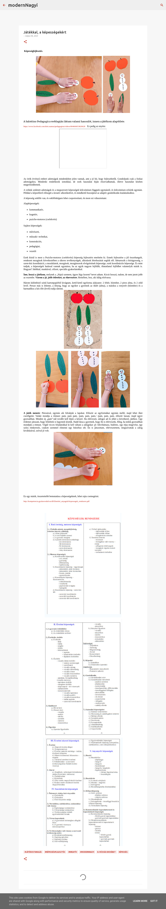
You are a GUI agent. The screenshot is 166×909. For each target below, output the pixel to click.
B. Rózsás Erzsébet (106, 852)
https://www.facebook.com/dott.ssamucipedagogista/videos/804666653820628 (54, 126)
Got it (153, 901)
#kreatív (72, 852)
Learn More (140, 901)
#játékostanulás (33, 852)
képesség (123, 852)
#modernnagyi (87, 852)
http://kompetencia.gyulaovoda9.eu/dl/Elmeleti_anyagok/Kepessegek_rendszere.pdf (56, 501)
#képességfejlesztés (55, 852)
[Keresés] (42, 5)
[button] (25, 42)
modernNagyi (23, 5)
